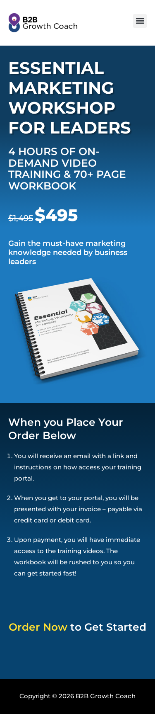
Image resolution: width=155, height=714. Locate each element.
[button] (140, 21)
